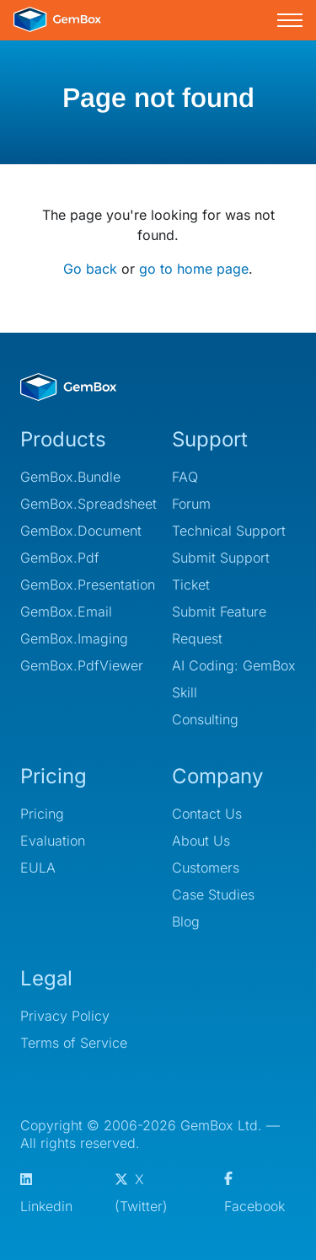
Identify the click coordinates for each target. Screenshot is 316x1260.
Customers (205, 867)
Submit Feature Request (219, 625)
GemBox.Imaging (74, 638)
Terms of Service (73, 1042)
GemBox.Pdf (59, 557)
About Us (201, 840)
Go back (90, 268)
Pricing (42, 813)
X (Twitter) (141, 1193)
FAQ (185, 476)
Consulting (205, 719)
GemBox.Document (81, 530)
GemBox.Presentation (82, 584)
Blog (186, 921)
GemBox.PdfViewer (81, 665)
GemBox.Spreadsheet (82, 503)
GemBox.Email (66, 611)
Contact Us (207, 813)
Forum (191, 503)
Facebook (254, 1193)
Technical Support (229, 530)
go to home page (194, 268)
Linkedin (46, 1194)
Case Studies (213, 894)
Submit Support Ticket (221, 571)
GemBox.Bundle (70, 476)
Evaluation (52, 840)
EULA (38, 867)
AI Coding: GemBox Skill (234, 679)
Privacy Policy (65, 1015)
